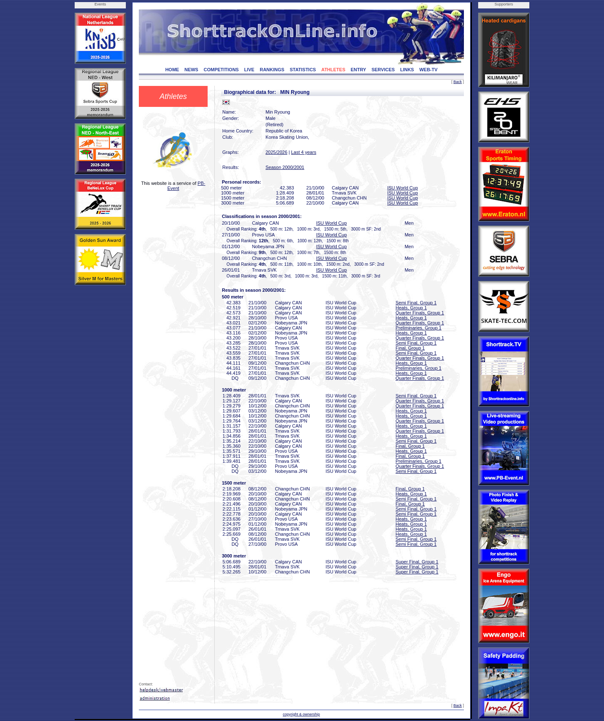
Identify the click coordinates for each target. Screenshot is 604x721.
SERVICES (383, 69)
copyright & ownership (301, 714)
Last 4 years (303, 152)
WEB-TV (428, 69)
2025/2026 (276, 152)
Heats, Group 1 (411, 307)
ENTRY (358, 69)
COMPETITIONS (221, 69)
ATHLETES (333, 69)
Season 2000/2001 (285, 167)
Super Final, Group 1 (417, 561)
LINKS (407, 69)
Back (457, 82)
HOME (172, 69)
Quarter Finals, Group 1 (420, 312)
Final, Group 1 (410, 347)
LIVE (249, 69)
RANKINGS (272, 69)
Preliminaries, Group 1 (418, 327)
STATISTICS (303, 69)
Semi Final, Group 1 (416, 302)
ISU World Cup (402, 187)
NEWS (191, 69)
